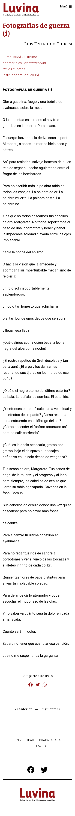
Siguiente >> (51, 709)
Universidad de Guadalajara (37, 740)
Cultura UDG (37, 746)
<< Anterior (23, 709)
